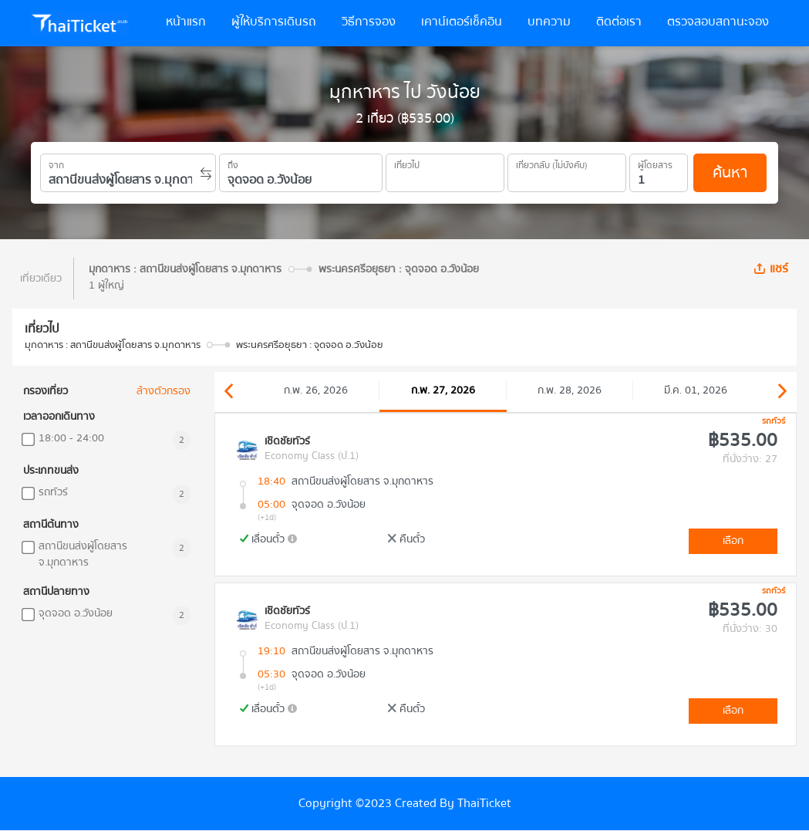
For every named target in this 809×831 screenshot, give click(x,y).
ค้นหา (730, 172)
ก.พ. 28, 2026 (570, 390)
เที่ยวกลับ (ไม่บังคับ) (552, 162)
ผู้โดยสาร (655, 162)
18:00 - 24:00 (71, 439)
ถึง (233, 162)
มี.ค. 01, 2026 (695, 390)
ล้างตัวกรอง (163, 391)
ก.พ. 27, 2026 (443, 390)
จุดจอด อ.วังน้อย (76, 614)
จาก (56, 162)
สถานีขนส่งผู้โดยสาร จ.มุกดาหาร (83, 555)
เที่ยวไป (407, 162)
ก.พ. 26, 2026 (316, 390)
